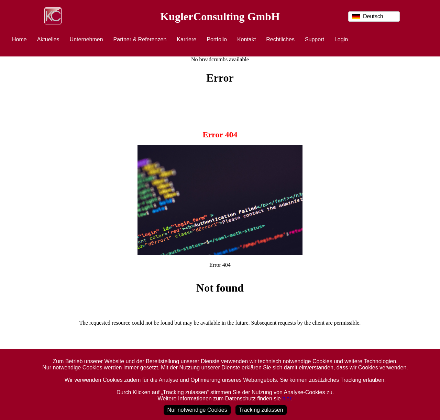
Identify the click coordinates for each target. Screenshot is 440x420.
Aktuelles (48, 39)
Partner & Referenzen (140, 39)
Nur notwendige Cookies (197, 410)
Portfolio (217, 39)
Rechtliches (280, 39)
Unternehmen (86, 39)
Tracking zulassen (261, 410)
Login (341, 39)
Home (19, 39)
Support (314, 39)
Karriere (186, 39)
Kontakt (246, 39)
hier (286, 398)
